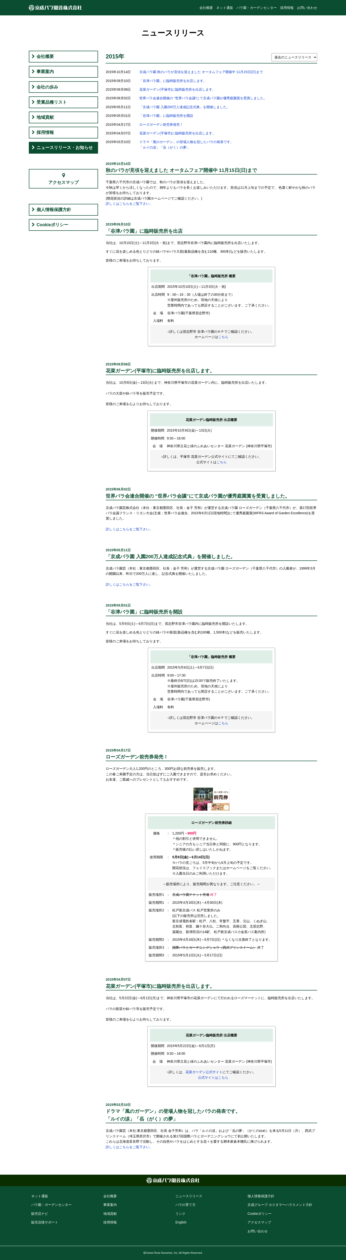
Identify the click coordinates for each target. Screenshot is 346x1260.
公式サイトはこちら (213, 1077)
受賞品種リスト (52, 102)
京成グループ (279, 1205)
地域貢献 (45, 117)
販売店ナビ (39, 1214)
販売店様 (44, 1222)
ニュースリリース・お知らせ (65, 147)
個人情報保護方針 (54, 209)
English (180, 1222)
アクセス (259, 1222)
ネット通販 (224, 8)
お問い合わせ (307, 8)
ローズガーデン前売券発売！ (161, 124)
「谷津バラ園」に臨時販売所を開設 (166, 116)
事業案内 (45, 71)
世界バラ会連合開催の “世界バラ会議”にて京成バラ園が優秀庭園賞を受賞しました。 (203, 98)
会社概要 (206, 8)
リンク (180, 1214)
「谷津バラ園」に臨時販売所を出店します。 (173, 81)
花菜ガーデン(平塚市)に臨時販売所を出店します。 (177, 89)
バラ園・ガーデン (51, 1205)
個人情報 (260, 1196)
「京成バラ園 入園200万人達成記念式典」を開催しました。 (184, 107)
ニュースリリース (188, 1196)
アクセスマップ (63, 182)
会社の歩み (47, 87)
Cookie (259, 1214)
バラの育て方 (185, 1205)
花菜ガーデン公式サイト (203, 1072)
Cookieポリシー (52, 224)
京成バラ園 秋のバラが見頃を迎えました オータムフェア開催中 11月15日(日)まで (201, 72)
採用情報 (287, 8)
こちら (223, 337)
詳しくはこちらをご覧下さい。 (129, 204)
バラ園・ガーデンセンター (256, 8)
